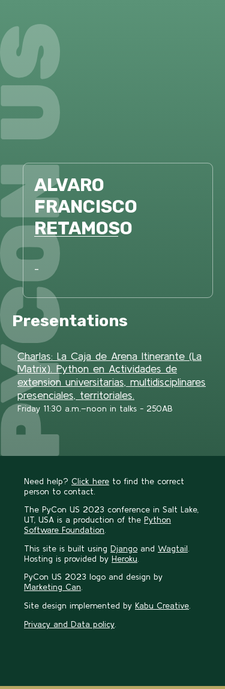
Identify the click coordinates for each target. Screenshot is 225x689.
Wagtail (173, 548)
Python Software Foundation (97, 525)
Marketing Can (52, 587)
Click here (90, 481)
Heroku (124, 558)
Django (123, 548)
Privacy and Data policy (69, 624)
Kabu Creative (162, 605)
